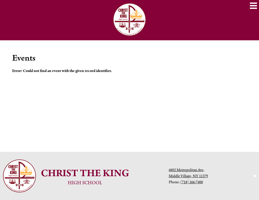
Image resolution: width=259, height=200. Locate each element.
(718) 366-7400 (191, 182)
